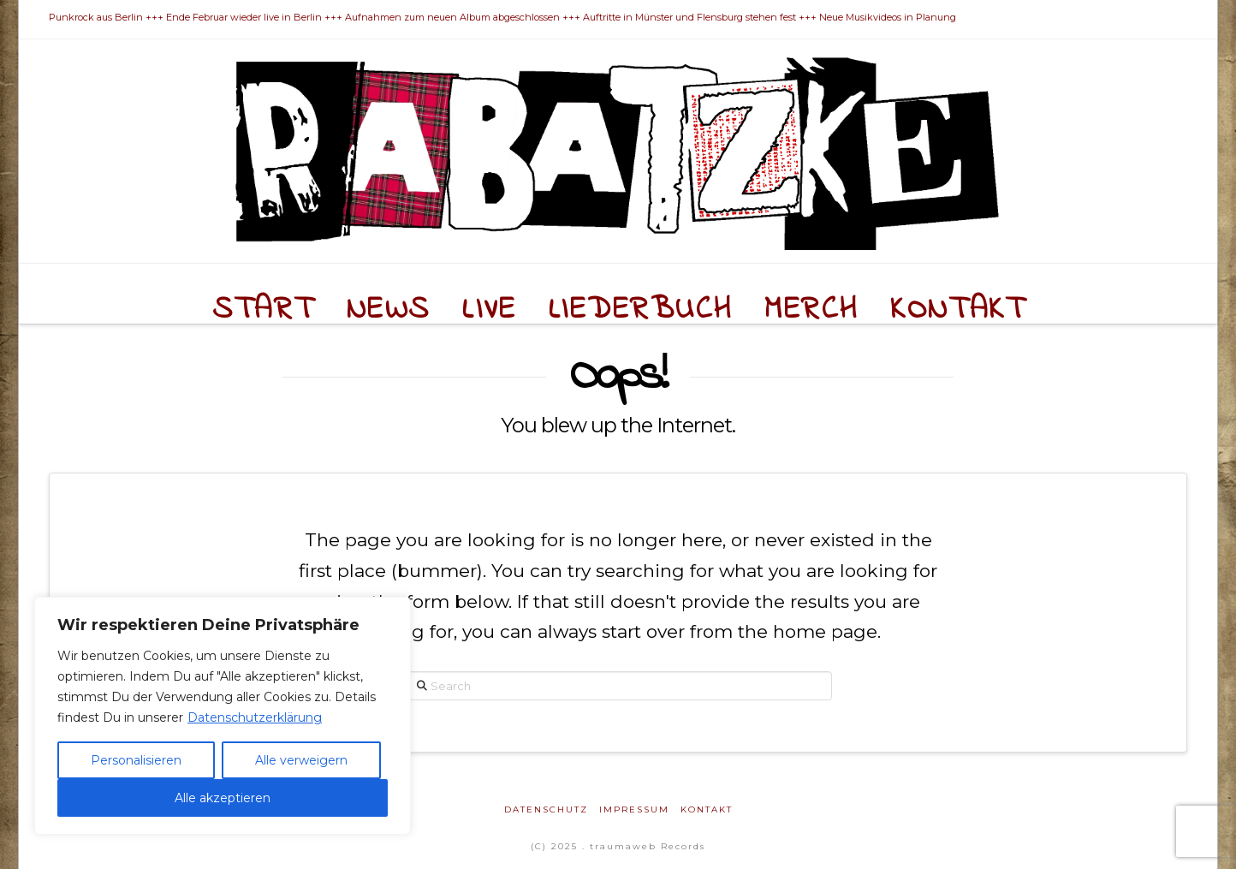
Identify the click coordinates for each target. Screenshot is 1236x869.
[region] (222, 716)
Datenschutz (546, 809)
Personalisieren (136, 760)
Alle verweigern (301, 760)
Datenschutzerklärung (254, 717)
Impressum (634, 809)
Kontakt (706, 809)
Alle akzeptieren (222, 798)
